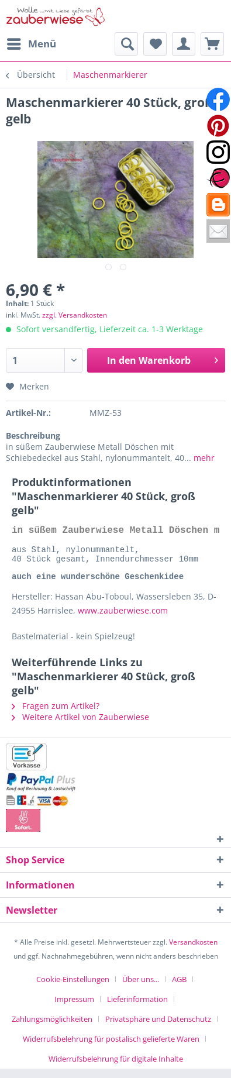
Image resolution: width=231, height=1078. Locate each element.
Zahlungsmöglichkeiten (52, 1028)
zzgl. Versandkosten (74, 315)
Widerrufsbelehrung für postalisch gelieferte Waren (111, 1048)
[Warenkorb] (212, 44)
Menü (31, 42)
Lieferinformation (137, 1008)
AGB (179, 988)
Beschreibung (33, 435)
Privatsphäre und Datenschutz (158, 1028)
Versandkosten (193, 951)
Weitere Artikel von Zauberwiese (80, 726)
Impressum (74, 1008)
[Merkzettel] (155, 44)
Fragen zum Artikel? (55, 715)
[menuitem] (31, 44)
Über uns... (140, 988)
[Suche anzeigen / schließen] (126, 44)
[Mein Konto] (183, 44)
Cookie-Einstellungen (72, 988)
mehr (203, 457)
